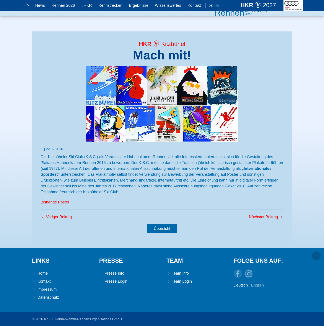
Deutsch (241, 285)
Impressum (44, 289)
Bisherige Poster (55, 202)
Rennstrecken (110, 5)
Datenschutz (45, 297)
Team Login (179, 281)
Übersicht (162, 228)
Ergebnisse (138, 5)
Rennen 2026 (63, 5)
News (40, 5)
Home (40, 273)
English (257, 285)
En (218, 5)
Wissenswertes (168, 5)
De (211, 5)
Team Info (177, 273)
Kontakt (194, 5)
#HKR (86, 5)
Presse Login (113, 281)
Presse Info (111, 273)
